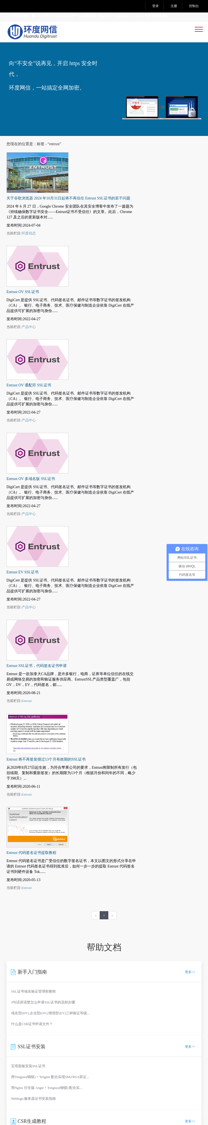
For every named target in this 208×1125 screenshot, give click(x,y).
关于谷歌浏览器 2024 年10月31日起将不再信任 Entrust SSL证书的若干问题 (133, 156)
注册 (174, 6)
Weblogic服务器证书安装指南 (33, 772)
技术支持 (61, 916)
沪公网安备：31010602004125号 (58, 1096)
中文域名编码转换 (151, 951)
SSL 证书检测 (17, 951)
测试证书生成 (17, 965)
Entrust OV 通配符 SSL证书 (94, 262)
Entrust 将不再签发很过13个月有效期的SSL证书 (111, 473)
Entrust (92, 455)
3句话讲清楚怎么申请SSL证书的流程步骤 (43, 675)
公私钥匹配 (80, 958)
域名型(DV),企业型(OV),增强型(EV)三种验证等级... (50, 686)
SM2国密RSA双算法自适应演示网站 (35, 1058)
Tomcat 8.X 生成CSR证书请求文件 (37, 846)
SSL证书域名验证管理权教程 (33, 664)
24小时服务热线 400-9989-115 (30, 16)
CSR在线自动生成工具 (28, 814)
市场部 (47, 916)
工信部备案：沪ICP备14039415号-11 (62, 1091)
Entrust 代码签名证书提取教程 (96, 526)
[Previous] (96, 588)
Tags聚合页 (138, 1050)
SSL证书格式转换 (85, 951)
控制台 (194, 6)
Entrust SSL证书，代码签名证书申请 (102, 420)
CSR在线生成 (17, 945)
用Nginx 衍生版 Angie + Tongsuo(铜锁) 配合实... (46, 761)
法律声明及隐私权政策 (75, 1050)
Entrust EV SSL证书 (87, 367)
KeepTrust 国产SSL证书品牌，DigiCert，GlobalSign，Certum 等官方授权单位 (111, 16)
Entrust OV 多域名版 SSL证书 (96, 315)
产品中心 (94, 244)
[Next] (112, 588)
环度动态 (94, 191)
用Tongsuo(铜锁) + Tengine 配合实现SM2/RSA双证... (50, 750)
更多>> (190, 645)
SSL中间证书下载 (150, 958)
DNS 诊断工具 (148, 945)
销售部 (35, 916)
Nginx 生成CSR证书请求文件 (33, 825)
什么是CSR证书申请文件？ (32, 697)
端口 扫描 (14, 958)
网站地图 (111, 1050)
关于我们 (13, 1050)
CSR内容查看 (82, 945)
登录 (155, 6)
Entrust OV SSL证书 (88, 209)
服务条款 (39, 1050)
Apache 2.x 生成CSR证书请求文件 (36, 835)
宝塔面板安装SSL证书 (28, 739)
